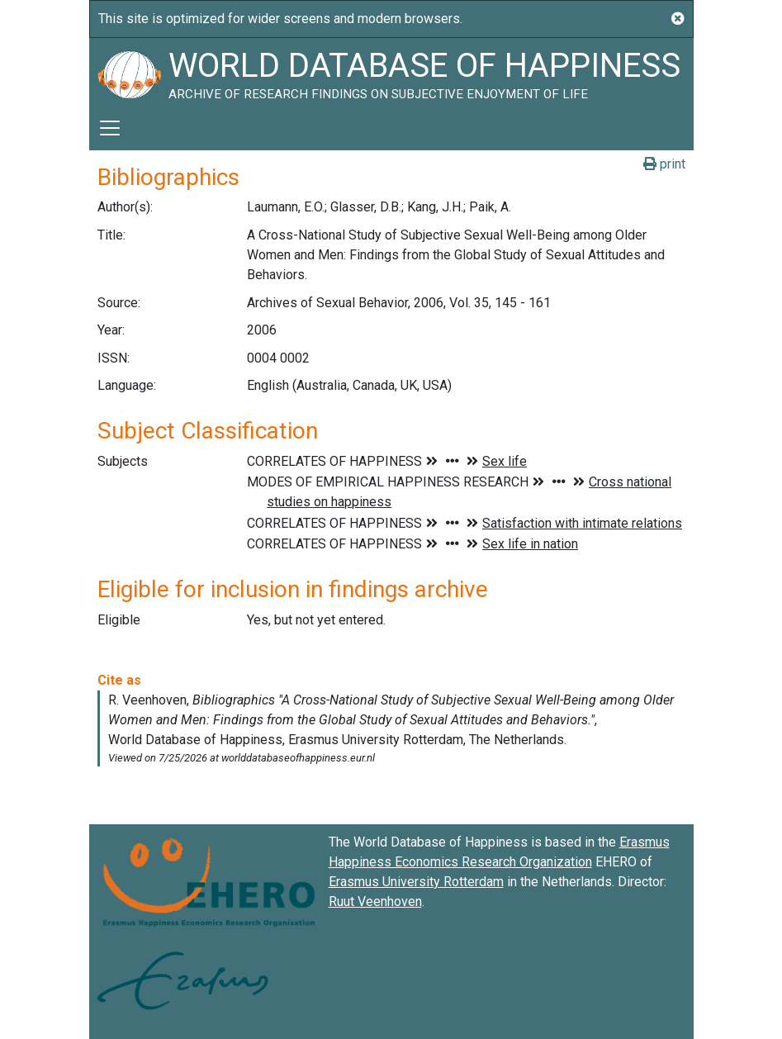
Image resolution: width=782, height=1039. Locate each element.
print (664, 164)
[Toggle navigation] (109, 128)
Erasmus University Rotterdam (416, 882)
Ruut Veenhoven (375, 901)
